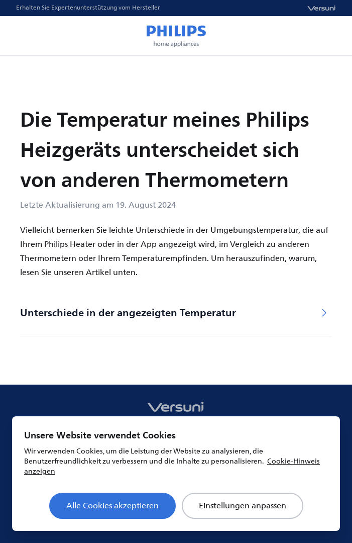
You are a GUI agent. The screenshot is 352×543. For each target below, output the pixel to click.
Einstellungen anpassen (242, 505)
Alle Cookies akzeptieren (112, 505)
